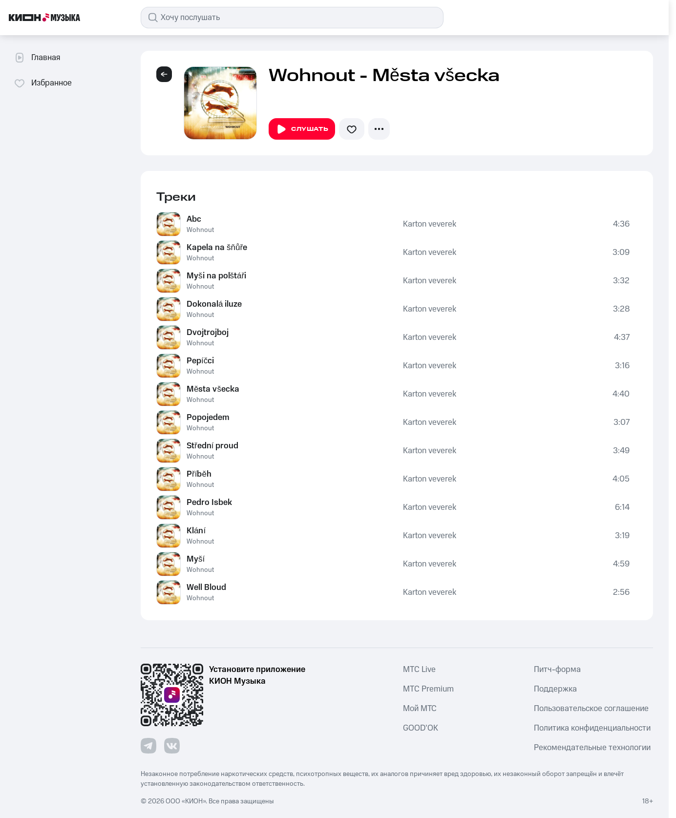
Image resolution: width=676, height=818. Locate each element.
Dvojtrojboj (208, 332)
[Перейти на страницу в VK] (172, 746)
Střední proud (212, 446)
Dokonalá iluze (214, 304)
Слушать (301, 129)
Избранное (43, 83)
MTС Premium (428, 689)
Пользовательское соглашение (591, 708)
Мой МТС (420, 708)
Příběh (199, 474)
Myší (196, 559)
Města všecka (213, 389)
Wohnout (200, 230)
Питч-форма (557, 669)
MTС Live (419, 669)
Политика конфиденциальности (592, 728)
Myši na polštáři (216, 276)
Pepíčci (200, 361)
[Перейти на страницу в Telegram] (148, 746)
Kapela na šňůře (217, 247)
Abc (194, 219)
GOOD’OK (420, 728)
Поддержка (555, 689)
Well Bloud (206, 587)
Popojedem (208, 417)
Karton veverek (429, 224)
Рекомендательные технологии (592, 748)
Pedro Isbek (209, 502)
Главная (37, 57)
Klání (196, 531)
